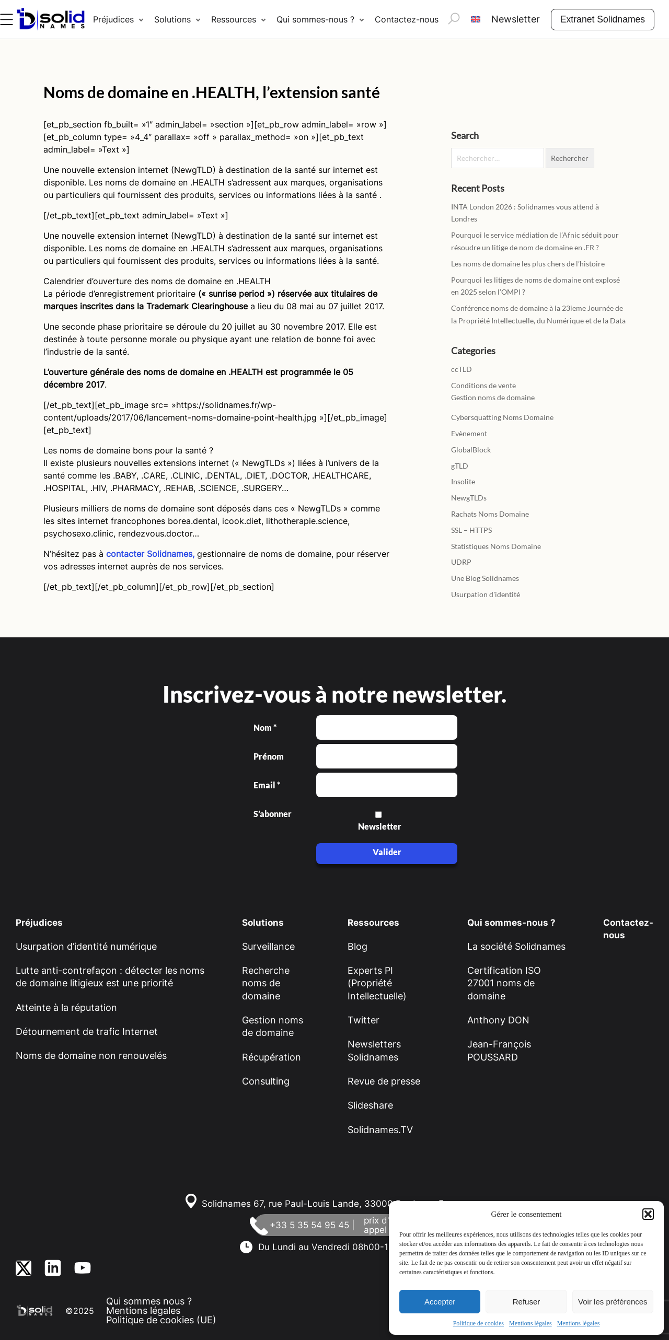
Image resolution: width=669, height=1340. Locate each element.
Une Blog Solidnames (485, 578)
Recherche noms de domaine (266, 983)
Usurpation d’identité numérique (86, 946)
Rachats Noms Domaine (490, 513)
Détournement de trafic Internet (87, 1031)
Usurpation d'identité (485, 594)
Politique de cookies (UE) (161, 1319)
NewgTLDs (469, 497)
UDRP (461, 561)
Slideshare (370, 1105)
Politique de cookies (478, 1323)
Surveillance (268, 946)
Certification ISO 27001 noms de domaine (504, 983)
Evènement (469, 433)
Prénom (268, 756)
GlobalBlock (471, 449)
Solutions (172, 19)
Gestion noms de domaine (493, 397)
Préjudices (113, 19)
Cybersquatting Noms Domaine (502, 417)
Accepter (439, 1301)
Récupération (271, 1057)
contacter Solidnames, (150, 554)
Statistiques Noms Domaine (496, 546)
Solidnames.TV (380, 1129)
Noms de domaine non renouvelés (91, 1055)
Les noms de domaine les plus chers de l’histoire (528, 263)
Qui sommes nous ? (149, 1301)
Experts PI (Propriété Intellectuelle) (377, 983)
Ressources (233, 19)
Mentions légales (530, 1323)
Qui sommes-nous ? (315, 19)
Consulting (266, 1081)
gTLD (459, 465)
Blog (357, 946)
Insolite (463, 481)
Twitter (363, 1020)
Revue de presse (384, 1081)
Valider (387, 852)
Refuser (526, 1301)
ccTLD (461, 369)
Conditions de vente (483, 385)
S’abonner (271, 814)
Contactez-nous (407, 19)
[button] (648, 1214)
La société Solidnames (516, 946)
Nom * (264, 728)
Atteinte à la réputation (66, 1007)
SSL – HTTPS (471, 530)
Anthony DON (498, 1020)
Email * (266, 785)
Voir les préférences (613, 1301)
